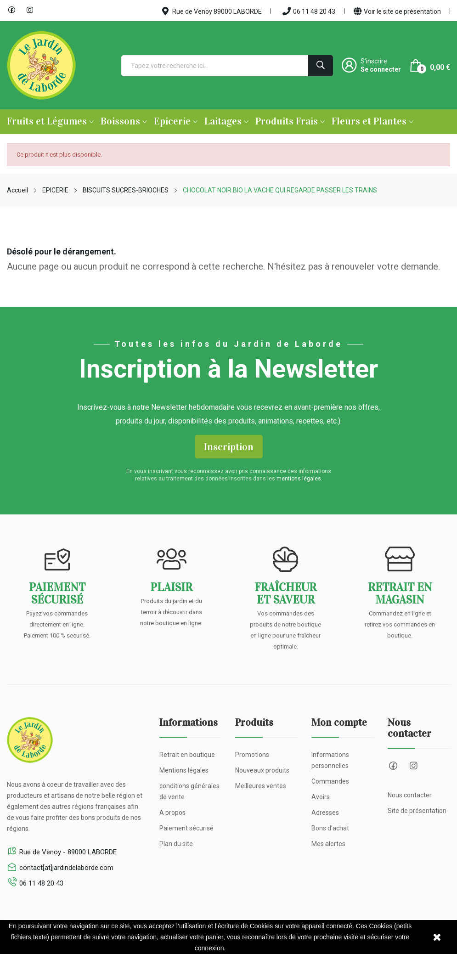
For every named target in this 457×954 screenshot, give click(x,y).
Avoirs (320, 797)
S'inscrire (374, 61)
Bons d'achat (330, 828)
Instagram (29, 10)
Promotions (252, 754)
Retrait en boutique (187, 754)
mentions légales (298, 478)
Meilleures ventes (260, 786)
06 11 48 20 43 (308, 11)
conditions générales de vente (189, 791)
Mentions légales (184, 770)
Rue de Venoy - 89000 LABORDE (68, 852)
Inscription (229, 446)
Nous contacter (410, 795)
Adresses (325, 812)
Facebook (11, 10)
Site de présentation (417, 810)
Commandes (330, 781)
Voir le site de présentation (397, 11)
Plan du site (176, 843)
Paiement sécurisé (186, 828)
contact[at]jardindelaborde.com (66, 868)
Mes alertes (328, 843)
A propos (172, 812)
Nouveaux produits (262, 770)
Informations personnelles (330, 760)
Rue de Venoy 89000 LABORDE (212, 11)
